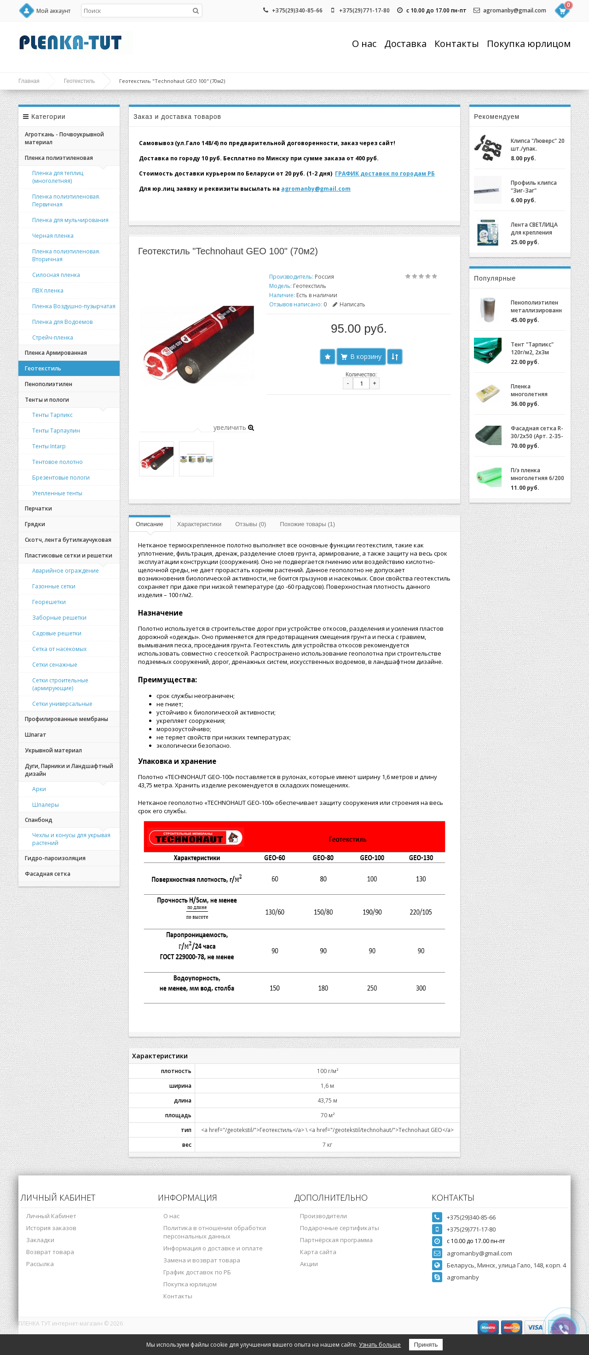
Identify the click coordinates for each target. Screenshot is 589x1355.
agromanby (463, 1277)
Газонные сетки (53, 586)
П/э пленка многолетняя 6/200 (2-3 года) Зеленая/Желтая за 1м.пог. (538, 474)
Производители (323, 1216)
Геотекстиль (79, 81)
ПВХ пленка (48, 290)
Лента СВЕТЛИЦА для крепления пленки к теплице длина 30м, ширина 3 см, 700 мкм (538, 228)
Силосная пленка (56, 275)
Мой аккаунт (53, 11)
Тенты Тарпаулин (56, 430)
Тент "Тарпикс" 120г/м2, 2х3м (532, 348)
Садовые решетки (56, 633)
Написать (349, 304)
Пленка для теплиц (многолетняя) (57, 177)
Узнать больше (380, 1345)
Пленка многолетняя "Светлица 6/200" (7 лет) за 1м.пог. (535, 390)
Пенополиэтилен (48, 384)
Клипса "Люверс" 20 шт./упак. (538, 145)
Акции (309, 1264)
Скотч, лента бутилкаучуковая (68, 540)
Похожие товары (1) (307, 524)
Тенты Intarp (49, 446)
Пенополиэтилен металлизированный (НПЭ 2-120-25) (536, 306)
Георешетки (49, 602)
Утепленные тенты (57, 493)
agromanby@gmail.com (514, 10)
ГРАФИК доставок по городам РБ (385, 173)
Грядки (35, 524)
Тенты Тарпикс (52, 415)
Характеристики (199, 524)
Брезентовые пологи (61, 477)
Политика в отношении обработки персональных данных (214, 1232)
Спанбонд (38, 820)
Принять (426, 1344)
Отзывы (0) (250, 524)
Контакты (456, 43)
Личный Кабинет (51, 1216)
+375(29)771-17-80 (364, 10)
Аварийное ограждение (65, 571)
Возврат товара (50, 1252)
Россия (324, 277)
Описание (149, 524)
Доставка (405, 43)
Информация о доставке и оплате (213, 1248)
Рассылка (40, 1264)
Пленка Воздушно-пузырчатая (73, 306)
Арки (39, 789)
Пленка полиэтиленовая (59, 158)
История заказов (51, 1228)
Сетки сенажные (54, 665)
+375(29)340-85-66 (297, 10)
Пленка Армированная (56, 353)
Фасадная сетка (47, 874)
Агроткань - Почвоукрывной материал (64, 138)
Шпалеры (45, 805)
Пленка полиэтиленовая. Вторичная (66, 255)
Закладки (40, 1240)
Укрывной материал (53, 750)
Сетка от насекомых (59, 649)
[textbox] (142, 11)
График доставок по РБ (197, 1272)
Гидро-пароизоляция (55, 858)
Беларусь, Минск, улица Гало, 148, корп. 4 (506, 1265)
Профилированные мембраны (66, 719)
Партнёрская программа (336, 1240)
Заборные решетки (59, 618)
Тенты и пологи (47, 400)
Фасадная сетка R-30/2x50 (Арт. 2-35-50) (537, 432)
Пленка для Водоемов (62, 322)
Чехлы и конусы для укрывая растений (71, 839)
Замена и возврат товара (201, 1260)
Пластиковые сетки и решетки (68, 555)
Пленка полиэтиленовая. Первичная (66, 200)
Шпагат (35, 735)
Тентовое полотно (57, 462)
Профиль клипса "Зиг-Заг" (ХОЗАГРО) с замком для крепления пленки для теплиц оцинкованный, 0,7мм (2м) (536, 186)
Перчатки (38, 508)
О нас (364, 43)
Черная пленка (53, 236)
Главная (29, 81)
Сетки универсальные (62, 704)
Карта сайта (318, 1252)
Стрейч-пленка (52, 337)
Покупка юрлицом (529, 43)
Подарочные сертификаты (339, 1228)
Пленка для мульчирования (70, 220)
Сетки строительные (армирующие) (60, 684)
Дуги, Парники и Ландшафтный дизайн (69, 770)
